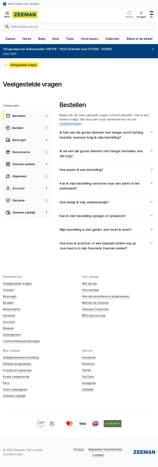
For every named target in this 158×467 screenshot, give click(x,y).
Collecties (112, 39)
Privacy (78, 449)
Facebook (89, 357)
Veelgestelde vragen (17, 283)
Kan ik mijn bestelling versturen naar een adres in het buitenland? (107, 185)
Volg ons (87, 350)
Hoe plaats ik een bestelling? (107, 169)
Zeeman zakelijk (14, 396)
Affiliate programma (17, 364)
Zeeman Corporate (95, 309)
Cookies (98, 455)
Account (9, 322)
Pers (6, 383)
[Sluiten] (153, 49)
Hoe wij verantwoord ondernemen (105, 296)
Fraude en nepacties (17, 370)
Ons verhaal (90, 290)
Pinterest (88, 364)
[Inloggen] (141, 14)
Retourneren (12, 309)
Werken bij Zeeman (95, 302)
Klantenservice (12, 276)
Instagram (89, 383)
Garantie (9, 315)
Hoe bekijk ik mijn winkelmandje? (107, 202)
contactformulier (70, 123)
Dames (10, 39)
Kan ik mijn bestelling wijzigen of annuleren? (107, 216)
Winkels (8, 328)
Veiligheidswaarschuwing (21, 357)
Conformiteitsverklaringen (21, 341)
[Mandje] (129, 14)
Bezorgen (10, 296)
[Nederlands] (151, 14)
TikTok (86, 370)
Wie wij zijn (89, 283)
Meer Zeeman (11, 350)
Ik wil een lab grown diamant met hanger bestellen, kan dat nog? (107, 153)
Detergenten (12, 334)
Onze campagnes (15, 389)
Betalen (8, 302)
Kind (56, 39)
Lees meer (10, 53)
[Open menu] (7, 14)
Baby (41, 39)
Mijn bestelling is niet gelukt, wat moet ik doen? (107, 229)
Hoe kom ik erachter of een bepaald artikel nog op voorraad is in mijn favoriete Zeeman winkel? (107, 245)
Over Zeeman (90, 276)
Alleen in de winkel (139, 39)
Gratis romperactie (16, 376)
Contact (8, 290)
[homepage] (25, 14)
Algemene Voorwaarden (105, 449)
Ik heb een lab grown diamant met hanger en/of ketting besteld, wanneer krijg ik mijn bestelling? (107, 134)
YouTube (88, 376)
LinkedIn (88, 389)
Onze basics (89, 39)
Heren (27, 39)
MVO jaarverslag (93, 315)
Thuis (70, 39)
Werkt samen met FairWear (23, 3)
